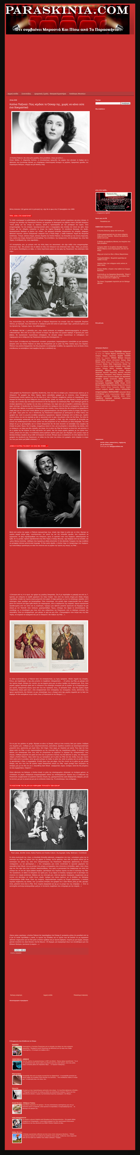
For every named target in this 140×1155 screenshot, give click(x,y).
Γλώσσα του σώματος (102, 358)
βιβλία (121, 379)
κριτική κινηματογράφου (112, 394)
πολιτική (117, 398)
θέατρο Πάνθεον (100, 387)
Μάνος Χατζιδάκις (116, 368)
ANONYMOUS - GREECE (20, 1059)
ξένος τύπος (125, 396)
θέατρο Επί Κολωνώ (123, 385)
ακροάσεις (126, 376)
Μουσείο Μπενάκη (124, 372)
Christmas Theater (108, 351)
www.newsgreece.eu (19, 1117)
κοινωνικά (114, 391)
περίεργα (108, 398)
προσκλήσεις (126, 398)
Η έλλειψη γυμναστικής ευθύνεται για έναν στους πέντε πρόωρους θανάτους (45, 1134)
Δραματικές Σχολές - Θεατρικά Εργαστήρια (50, 94)
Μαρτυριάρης (16, 1074)
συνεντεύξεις (100, 400)
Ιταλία (124, 366)
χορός (113, 400)
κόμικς (123, 394)
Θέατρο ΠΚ (126, 364)
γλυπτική (127, 379)
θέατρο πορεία (125, 387)
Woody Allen (101, 353)
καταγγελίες (126, 389)
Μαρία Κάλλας (118, 370)
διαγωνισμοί (99, 381)
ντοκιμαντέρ (115, 396)
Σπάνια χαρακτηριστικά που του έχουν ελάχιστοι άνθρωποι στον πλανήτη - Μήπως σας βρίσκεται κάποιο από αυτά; (112, 236)
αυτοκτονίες (113, 379)
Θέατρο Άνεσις (100, 362)
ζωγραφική (109, 383)
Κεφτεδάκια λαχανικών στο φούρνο (33, 1105)
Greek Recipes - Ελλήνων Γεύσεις (23, 1103)
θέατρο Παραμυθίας (113, 387)
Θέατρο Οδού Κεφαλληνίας (112, 364)
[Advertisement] (41, 51)
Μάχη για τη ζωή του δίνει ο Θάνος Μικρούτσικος (112, 254)
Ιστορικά (118, 366)
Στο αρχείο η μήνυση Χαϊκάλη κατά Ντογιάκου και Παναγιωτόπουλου (43, 1119)
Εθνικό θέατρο (117, 358)
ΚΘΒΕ (128, 366)
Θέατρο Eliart (125, 360)
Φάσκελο (15, 1088)
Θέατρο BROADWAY (113, 360)
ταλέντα (108, 400)
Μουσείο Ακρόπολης (110, 372)
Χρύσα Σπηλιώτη (108, 376)
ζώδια (117, 383)
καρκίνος (118, 389)
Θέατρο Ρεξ (99, 366)
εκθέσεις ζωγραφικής (114, 381)
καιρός (111, 389)
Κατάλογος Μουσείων (78, 94)
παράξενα (99, 398)
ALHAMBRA (98, 351)
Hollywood (126, 351)
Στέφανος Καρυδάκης (123, 374)
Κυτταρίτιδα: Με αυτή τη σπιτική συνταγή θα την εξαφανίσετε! (41, 1075)
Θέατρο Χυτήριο (108, 366)
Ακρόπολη (112, 356)
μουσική (107, 396)
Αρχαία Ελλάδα (124, 356)
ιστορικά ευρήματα (101, 389)
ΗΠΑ (104, 360)
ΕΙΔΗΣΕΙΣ (15, 1044)
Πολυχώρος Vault (110, 374)
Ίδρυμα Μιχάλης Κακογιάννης (115, 353)
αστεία (105, 379)
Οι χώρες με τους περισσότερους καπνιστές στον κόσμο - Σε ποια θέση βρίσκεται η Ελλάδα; (50, 1090)
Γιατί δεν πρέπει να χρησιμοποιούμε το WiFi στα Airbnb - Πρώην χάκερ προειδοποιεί (48, 1061)
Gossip (118, 351)
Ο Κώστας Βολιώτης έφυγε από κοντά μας (110, 231)
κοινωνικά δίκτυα (125, 392)
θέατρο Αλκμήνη (100, 385)
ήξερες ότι (118, 376)
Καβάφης (98, 368)
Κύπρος (105, 368)
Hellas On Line (17, 1132)
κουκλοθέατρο (99, 394)
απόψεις (98, 379)
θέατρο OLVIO (125, 383)
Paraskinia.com (105, 221)
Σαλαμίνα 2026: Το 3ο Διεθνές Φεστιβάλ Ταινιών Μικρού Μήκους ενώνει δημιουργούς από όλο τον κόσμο (113, 248)
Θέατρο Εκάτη (110, 362)
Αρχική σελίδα (13, 94)
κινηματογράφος (101, 392)
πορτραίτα (18, 953)
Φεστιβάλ (99, 376)
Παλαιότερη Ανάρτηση (81, 995)
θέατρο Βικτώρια (111, 385)
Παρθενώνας (99, 374)
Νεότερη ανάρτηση (16, 995)
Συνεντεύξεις (26, 94)
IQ (96, 353)
